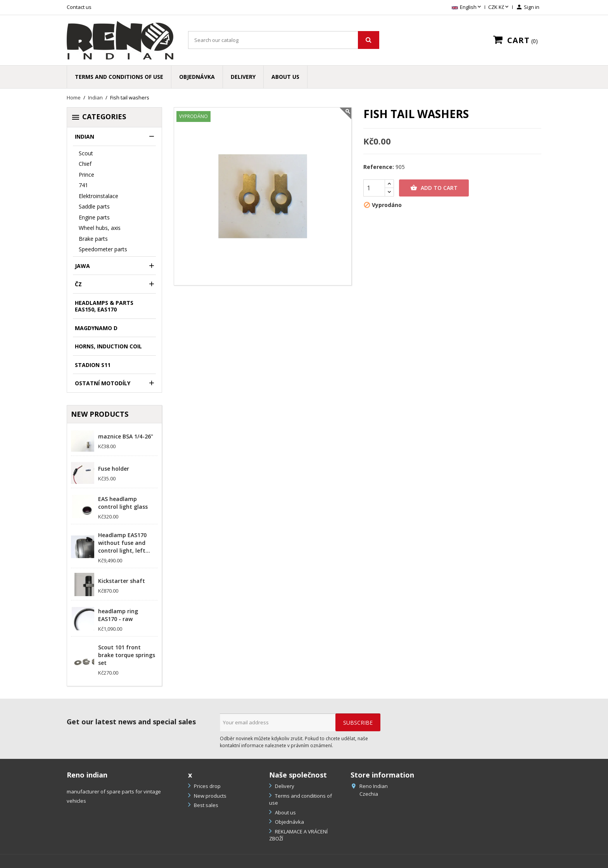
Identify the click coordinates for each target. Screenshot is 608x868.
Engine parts (94, 217)
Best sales (205, 805)
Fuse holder (113, 468)
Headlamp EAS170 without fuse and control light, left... (124, 542)
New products (209, 795)
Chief (85, 163)
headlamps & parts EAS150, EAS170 (104, 306)
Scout (86, 153)
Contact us (79, 6)
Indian (84, 136)
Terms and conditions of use (119, 76)
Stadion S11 (93, 365)
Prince (86, 174)
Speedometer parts (103, 249)
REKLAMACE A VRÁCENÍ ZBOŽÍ (298, 835)
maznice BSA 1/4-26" (125, 436)
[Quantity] (374, 188)
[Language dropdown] (467, 7)
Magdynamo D (96, 328)
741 (83, 185)
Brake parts (93, 238)
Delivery (243, 76)
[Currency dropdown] (499, 7)
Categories (98, 117)
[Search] (283, 40)
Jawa (82, 266)
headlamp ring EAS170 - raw (118, 615)
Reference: (378, 167)
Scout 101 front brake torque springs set (126, 655)
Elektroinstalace (98, 196)
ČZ (78, 284)
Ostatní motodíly (102, 383)
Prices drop (207, 786)
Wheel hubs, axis (100, 227)
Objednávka (197, 76)
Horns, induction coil (108, 346)
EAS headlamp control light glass (123, 502)
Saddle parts (94, 206)
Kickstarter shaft (121, 580)
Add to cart (434, 188)
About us (285, 76)
